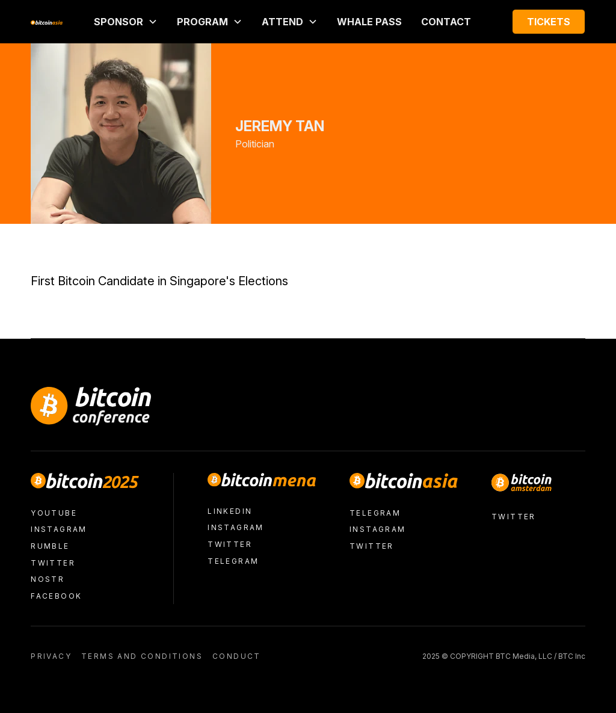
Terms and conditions (142, 656)
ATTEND (282, 22)
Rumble (50, 546)
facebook (56, 595)
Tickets (548, 22)
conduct (236, 656)
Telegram (233, 561)
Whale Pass (369, 22)
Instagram (59, 529)
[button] (125, 22)
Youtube (54, 512)
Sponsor (118, 22)
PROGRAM (202, 22)
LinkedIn (230, 511)
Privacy (51, 656)
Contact (446, 22)
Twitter (53, 562)
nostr (47, 579)
